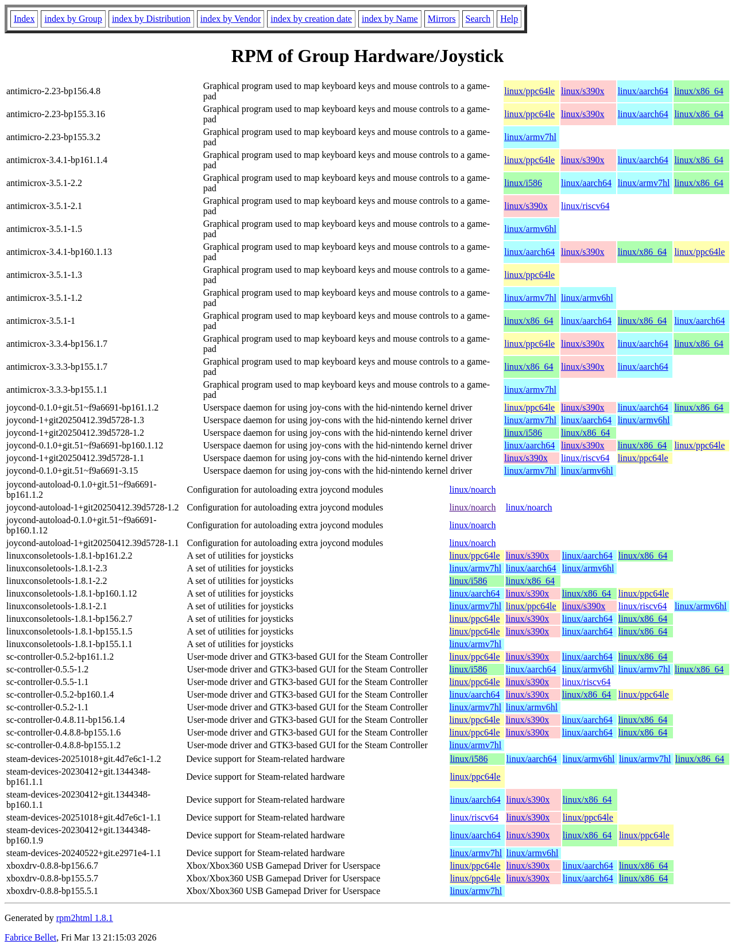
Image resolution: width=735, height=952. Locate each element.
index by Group (73, 19)
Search (478, 19)
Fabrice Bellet (30, 937)
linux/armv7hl (530, 137)
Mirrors (442, 19)
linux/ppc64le (529, 91)
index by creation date (311, 19)
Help (509, 19)
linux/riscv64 (585, 206)
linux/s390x (583, 91)
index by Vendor (230, 19)
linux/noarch (473, 489)
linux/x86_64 (698, 91)
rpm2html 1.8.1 (84, 918)
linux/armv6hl (530, 229)
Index (24, 19)
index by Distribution (151, 19)
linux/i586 (523, 183)
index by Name (390, 19)
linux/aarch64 (643, 91)
